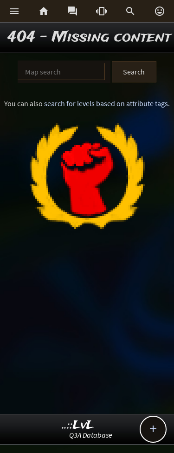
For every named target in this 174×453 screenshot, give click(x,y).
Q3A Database (90, 434)
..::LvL (78, 425)
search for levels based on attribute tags (106, 103)
